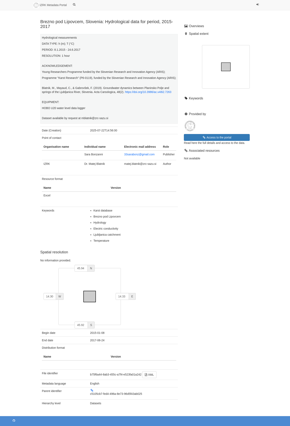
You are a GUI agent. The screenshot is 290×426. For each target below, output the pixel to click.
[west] (50, 296)
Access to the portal (216, 137)
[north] (81, 268)
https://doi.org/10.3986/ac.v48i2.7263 (148, 92)
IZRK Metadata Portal (50, 5)
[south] (81, 325)
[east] (122, 296)
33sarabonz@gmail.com (139, 154)
